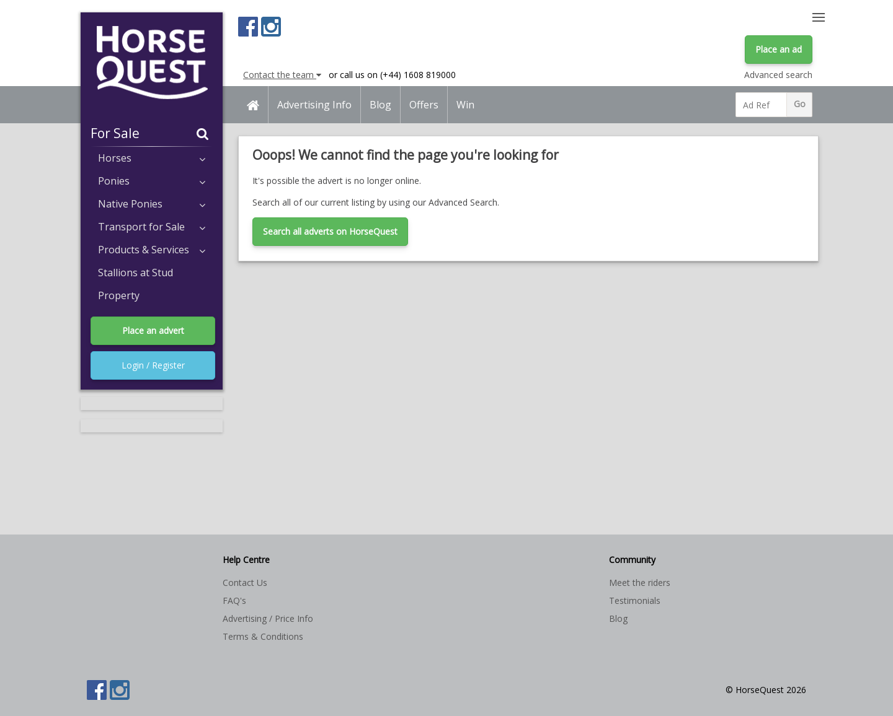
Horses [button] (151, 158)
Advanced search (778, 75)
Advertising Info (314, 104)
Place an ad (778, 49)
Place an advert (153, 330)
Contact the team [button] (282, 75)
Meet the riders (639, 582)
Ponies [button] (151, 181)
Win (465, 104)
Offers (423, 104)
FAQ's (234, 600)
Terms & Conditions (263, 636)
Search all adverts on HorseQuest (330, 231)
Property (119, 295)
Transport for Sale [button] (151, 227)
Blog (380, 104)
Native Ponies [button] (151, 204)
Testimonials (634, 600)
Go (800, 104)
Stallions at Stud (135, 272)
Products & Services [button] (151, 249)
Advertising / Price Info (268, 618)
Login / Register (153, 365)
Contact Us (245, 582)
